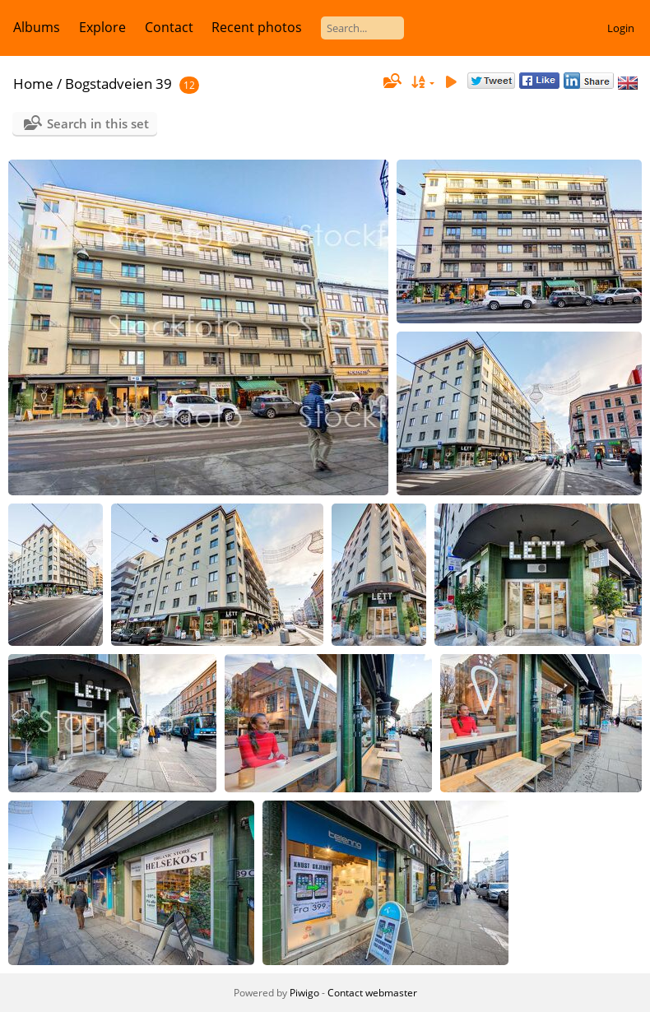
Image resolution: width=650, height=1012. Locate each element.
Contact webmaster (372, 993)
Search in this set (98, 123)
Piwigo (304, 993)
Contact (169, 27)
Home (33, 83)
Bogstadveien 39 (118, 83)
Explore (102, 27)
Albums (36, 27)
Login (620, 28)
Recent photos (256, 27)
